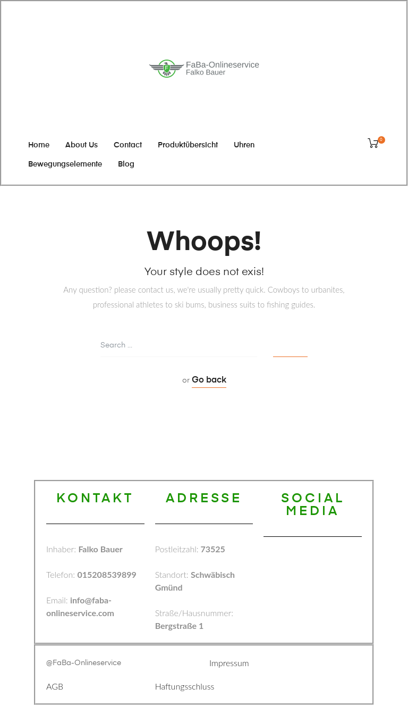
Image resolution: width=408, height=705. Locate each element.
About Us (81, 145)
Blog (126, 164)
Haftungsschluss (185, 686)
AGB (54, 686)
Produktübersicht (188, 145)
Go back (209, 380)
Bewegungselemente (65, 164)
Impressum (229, 663)
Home (38, 145)
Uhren (244, 145)
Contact (128, 145)
